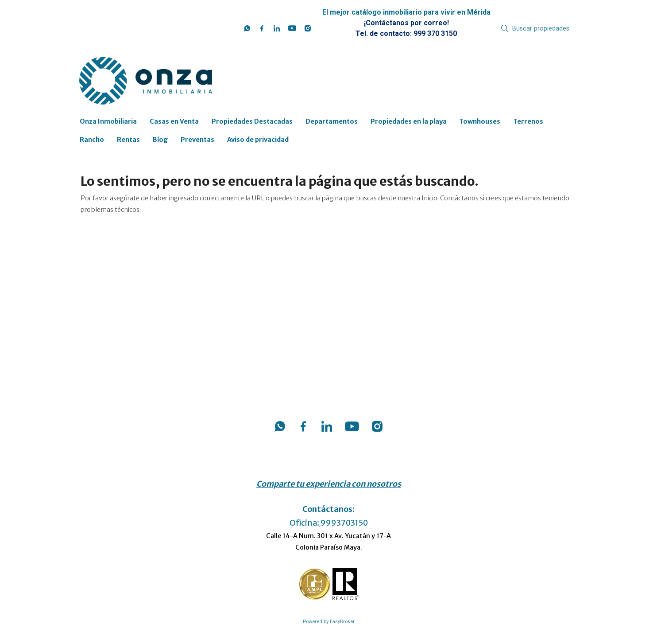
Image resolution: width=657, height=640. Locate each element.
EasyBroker (342, 621)
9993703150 (344, 523)
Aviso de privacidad (258, 140)
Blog (160, 140)
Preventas (197, 140)
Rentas (128, 140)
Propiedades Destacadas (252, 121)
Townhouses (479, 121)
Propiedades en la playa (409, 121)
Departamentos (331, 121)
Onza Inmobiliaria (108, 121)
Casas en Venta (174, 121)
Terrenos (528, 121)
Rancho (92, 140)
